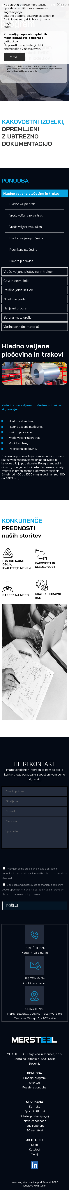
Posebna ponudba (34, 1087)
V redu (14, 57)
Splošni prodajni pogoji (34, 1116)
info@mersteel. (33, 983)
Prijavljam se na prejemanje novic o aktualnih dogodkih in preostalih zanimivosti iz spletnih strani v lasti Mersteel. (34, 873)
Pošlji (12, 905)
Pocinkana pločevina (23, 249)
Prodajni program (34, 1078)
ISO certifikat (34, 1130)
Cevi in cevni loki (16, 281)
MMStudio (40, 1185)
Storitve (34, 1082)
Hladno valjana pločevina (26, 238)
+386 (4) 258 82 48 (35, 952)
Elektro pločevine (21, 261)
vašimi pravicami (55, 889)
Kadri (34, 1144)
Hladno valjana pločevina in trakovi (31, 193)
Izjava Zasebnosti (34, 1121)
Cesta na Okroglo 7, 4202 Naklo (35, 1018)
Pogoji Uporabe (35, 1125)
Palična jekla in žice (18, 290)
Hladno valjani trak (22, 204)
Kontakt (34, 1106)
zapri (63, 4)
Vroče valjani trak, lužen (25, 227)
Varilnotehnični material (21, 326)
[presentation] (30, 857)
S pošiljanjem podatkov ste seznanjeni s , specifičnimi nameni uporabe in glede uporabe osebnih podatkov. (33, 889)
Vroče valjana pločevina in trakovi (28, 271)
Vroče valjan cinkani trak (26, 215)
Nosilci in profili (14, 299)
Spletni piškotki (34, 1111)
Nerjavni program (16, 308)
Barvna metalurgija (17, 317)
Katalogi (34, 1149)
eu (45, 983)
